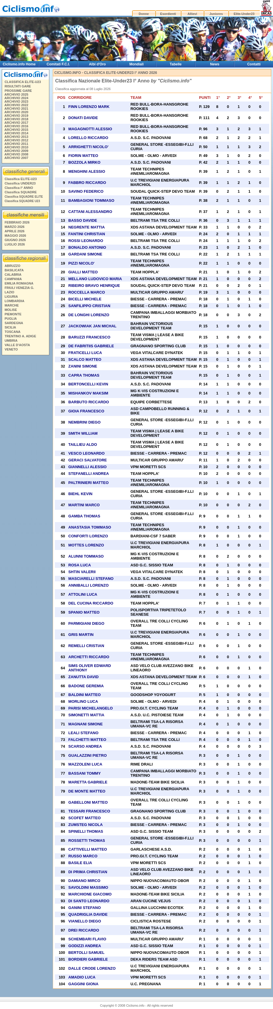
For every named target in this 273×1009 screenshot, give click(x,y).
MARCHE (12, 305)
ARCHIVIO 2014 (16, 133)
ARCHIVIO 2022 (16, 105)
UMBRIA (11, 340)
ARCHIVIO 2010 (16, 147)
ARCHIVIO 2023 (16, 101)
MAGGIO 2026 (15, 235)
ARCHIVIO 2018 (16, 119)
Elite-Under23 (244, 14)
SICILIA (10, 327)
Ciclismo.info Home (19, 64)
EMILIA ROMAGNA (19, 283)
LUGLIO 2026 (15, 244)
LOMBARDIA (14, 301)
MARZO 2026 (15, 226)
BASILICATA (14, 270)
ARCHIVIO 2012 (16, 140)
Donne (144, 14)
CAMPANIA (13, 279)
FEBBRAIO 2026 (17, 222)
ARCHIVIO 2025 (16, 94)
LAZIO (9, 292)
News (214, 64)
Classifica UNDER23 (20, 183)
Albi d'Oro (97, 64)
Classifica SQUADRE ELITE (24, 196)
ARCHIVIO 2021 (16, 108)
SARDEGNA (14, 323)
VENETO (11, 349)
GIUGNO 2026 (15, 240)
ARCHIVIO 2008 (16, 154)
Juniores (216, 14)
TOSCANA (13, 331)
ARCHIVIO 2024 (16, 98)
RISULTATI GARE (18, 86)
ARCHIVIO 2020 (16, 112)
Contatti (253, 64)
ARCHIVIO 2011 (16, 143)
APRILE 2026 (15, 231)
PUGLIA (11, 318)
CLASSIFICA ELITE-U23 (23, 82)
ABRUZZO (13, 266)
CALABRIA (13, 274)
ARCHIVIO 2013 (16, 136)
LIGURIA (11, 296)
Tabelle (175, 64)
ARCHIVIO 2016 (16, 126)
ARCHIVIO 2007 (16, 158)
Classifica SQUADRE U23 (22, 201)
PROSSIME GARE (18, 90)
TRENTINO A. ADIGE (20, 336)
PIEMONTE (13, 314)
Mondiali (136, 64)
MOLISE (11, 309)
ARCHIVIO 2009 (16, 151)
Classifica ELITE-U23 (21, 179)
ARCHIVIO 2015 (16, 129)
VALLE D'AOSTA (17, 345)
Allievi (192, 14)
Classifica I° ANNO (19, 187)
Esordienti (168, 14)
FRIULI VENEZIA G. (19, 288)
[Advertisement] (25, 447)
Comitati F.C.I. (58, 64)
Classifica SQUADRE (21, 192)
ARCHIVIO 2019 (16, 115)
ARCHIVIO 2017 (16, 122)
